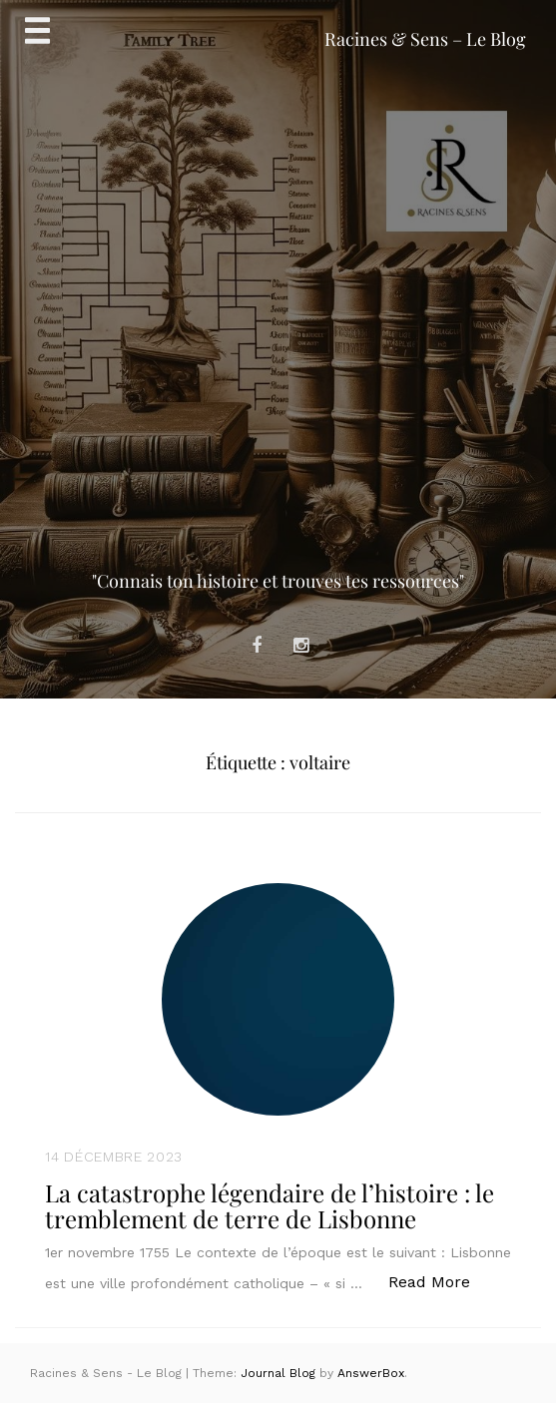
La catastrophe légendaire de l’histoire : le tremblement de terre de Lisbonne (269, 1205)
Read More (439, 1280)
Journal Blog (280, 1373)
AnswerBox (370, 1373)
